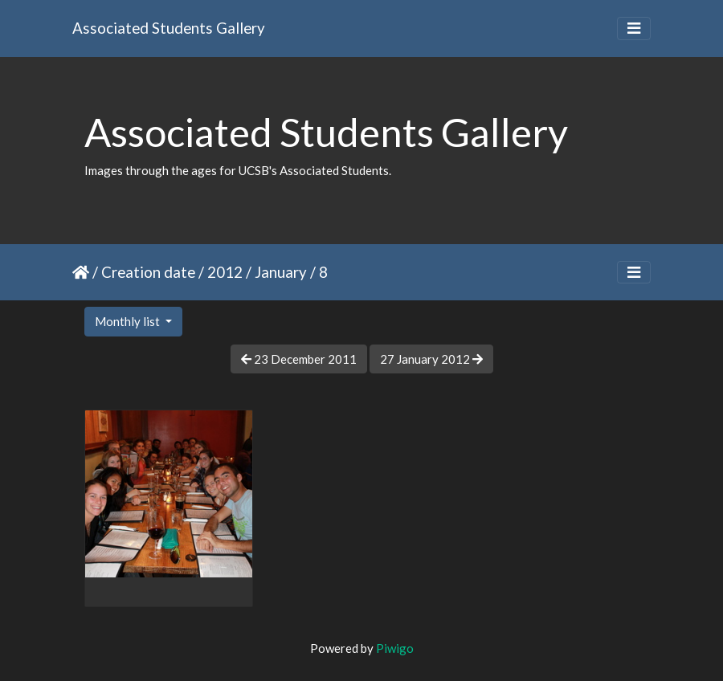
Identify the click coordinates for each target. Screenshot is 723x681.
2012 (225, 272)
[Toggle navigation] (634, 28)
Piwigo (395, 648)
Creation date (148, 272)
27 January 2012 (431, 359)
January (281, 272)
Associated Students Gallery (168, 27)
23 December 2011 (299, 359)
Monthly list (128, 321)
